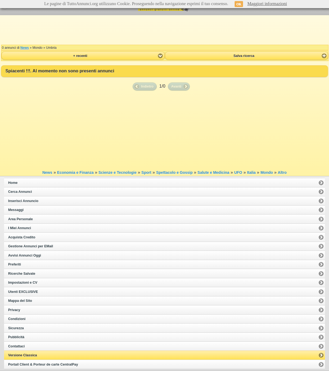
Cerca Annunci (20, 192)
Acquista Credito (21, 237)
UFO (238, 172)
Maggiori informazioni (267, 3)
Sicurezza (16, 328)
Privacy (14, 310)
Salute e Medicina (213, 172)
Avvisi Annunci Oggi (24, 255)
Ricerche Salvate (21, 274)
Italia (251, 172)
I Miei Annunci (19, 228)
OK (238, 4)
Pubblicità (16, 337)
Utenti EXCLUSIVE (23, 292)
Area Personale (20, 219)
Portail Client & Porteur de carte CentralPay (43, 364)
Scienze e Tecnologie (117, 172)
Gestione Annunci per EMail (30, 246)
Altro (282, 172)
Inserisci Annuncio (23, 201)
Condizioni (16, 319)
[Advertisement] (164, 29)
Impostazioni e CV (22, 282)
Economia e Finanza (75, 172)
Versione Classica (22, 355)
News (24, 48)
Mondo (266, 172)
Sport (146, 172)
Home (13, 183)
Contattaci (16, 346)
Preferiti (14, 264)
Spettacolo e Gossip (174, 172)
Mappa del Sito (20, 301)
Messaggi (16, 210)
